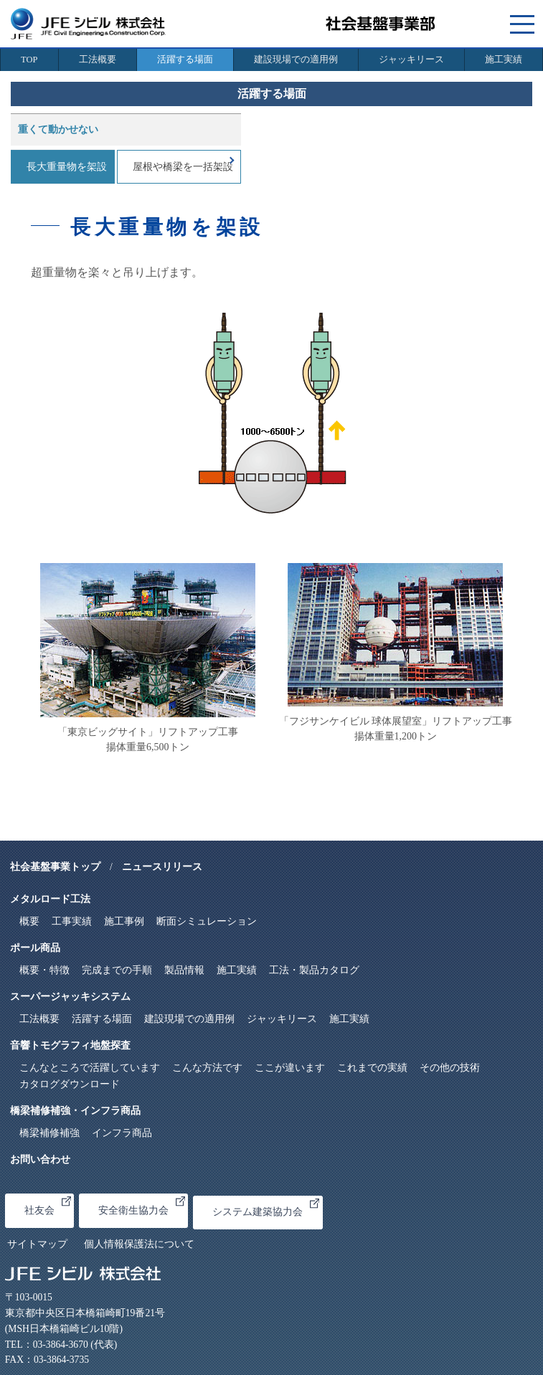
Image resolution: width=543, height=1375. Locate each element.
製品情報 (184, 970)
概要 (29, 921)
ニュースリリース (162, 866)
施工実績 (503, 60)
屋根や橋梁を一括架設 (183, 166)
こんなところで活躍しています (89, 1067)
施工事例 (124, 921)
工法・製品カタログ (314, 970)
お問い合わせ (40, 1159)
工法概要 (97, 60)
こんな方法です (207, 1067)
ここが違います (290, 1067)
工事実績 (72, 921)
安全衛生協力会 (141, 1206)
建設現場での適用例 (296, 60)
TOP (29, 60)
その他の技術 (450, 1067)
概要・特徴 (44, 970)
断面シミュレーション (206, 921)
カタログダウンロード (69, 1084)
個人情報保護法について (139, 1244)
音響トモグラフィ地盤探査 (70, 1045)
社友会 (47, 1206)
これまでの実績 (372, 1067)
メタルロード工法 (50, 899)
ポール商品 (35, 947)
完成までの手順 (117, 970)
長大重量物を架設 (67, 166)
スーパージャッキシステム (70, 996)
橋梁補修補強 (49, 1133)
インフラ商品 (122, 1133)
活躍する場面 (185, 60)
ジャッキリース (411, 60)
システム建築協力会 (265, 1208)
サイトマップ (37, 1244)
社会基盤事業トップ (55, 866)
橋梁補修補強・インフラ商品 (75, 1110)
